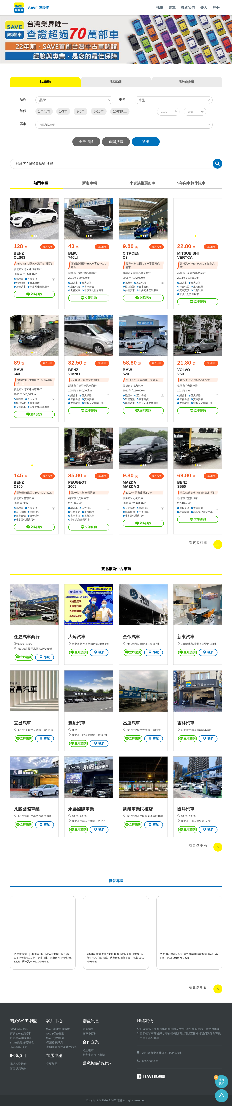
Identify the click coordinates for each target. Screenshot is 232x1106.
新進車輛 (89, 183)
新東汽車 (185, 636)
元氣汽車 (138, 498)
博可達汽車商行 (33, 269)
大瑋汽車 (76, 636)
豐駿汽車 (29, 498)
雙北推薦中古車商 (116, 569)
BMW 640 (18, 372)
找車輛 (45, 82)
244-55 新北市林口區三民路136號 (162, 1052)
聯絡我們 (188, 8)
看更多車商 (198, 845)
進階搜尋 (116, 142)
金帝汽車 (131, 636)
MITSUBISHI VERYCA (188, 255)
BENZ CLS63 (19, 255)
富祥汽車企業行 (142, 272)
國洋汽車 (185, 809)
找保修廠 (186, 82)
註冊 (216, 8)
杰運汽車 (131, 723)
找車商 (116, 82)
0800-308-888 (150, 1061)
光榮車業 (192, 385)
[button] (32, 236)
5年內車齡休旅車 (191, 183)
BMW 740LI (73, 255)
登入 (203, 8)
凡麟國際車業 (27, 809)
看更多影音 (198, 987)
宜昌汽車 (22, 723)
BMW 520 (127, 372)
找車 (159, 8)
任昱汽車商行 (27, 636)
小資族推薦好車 (143, 183)
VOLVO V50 (183, 372)
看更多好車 (198, 543)
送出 (145, 142)
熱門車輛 (40, 183)
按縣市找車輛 (47, 124)
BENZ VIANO (74, 372)
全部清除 (86, 142)
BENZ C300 (19, 484)
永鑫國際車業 (81, 809)
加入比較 (47, 246)
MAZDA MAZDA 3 (131, 484)
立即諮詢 (34, 294)
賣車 (172, 8)
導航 (44, 657)
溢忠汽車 (138, 385)
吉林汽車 (185, 723)
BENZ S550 (182, 484)
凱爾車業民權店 (138, 809)
